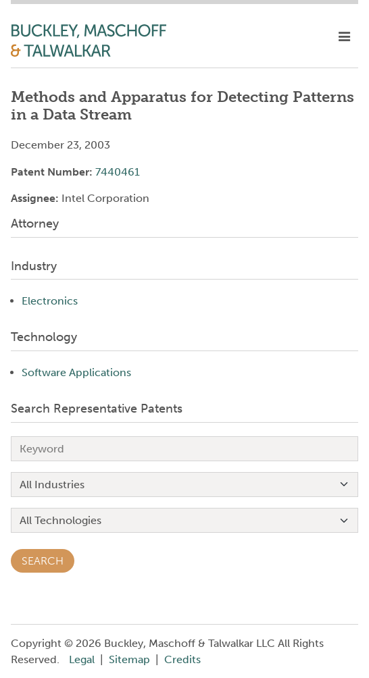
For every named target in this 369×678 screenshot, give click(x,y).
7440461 (117, 171)
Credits (182, 659)
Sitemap (129, 659)
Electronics (50, 300)
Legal (82, 659)
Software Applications (76, 372)
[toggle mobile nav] (344, 37)
